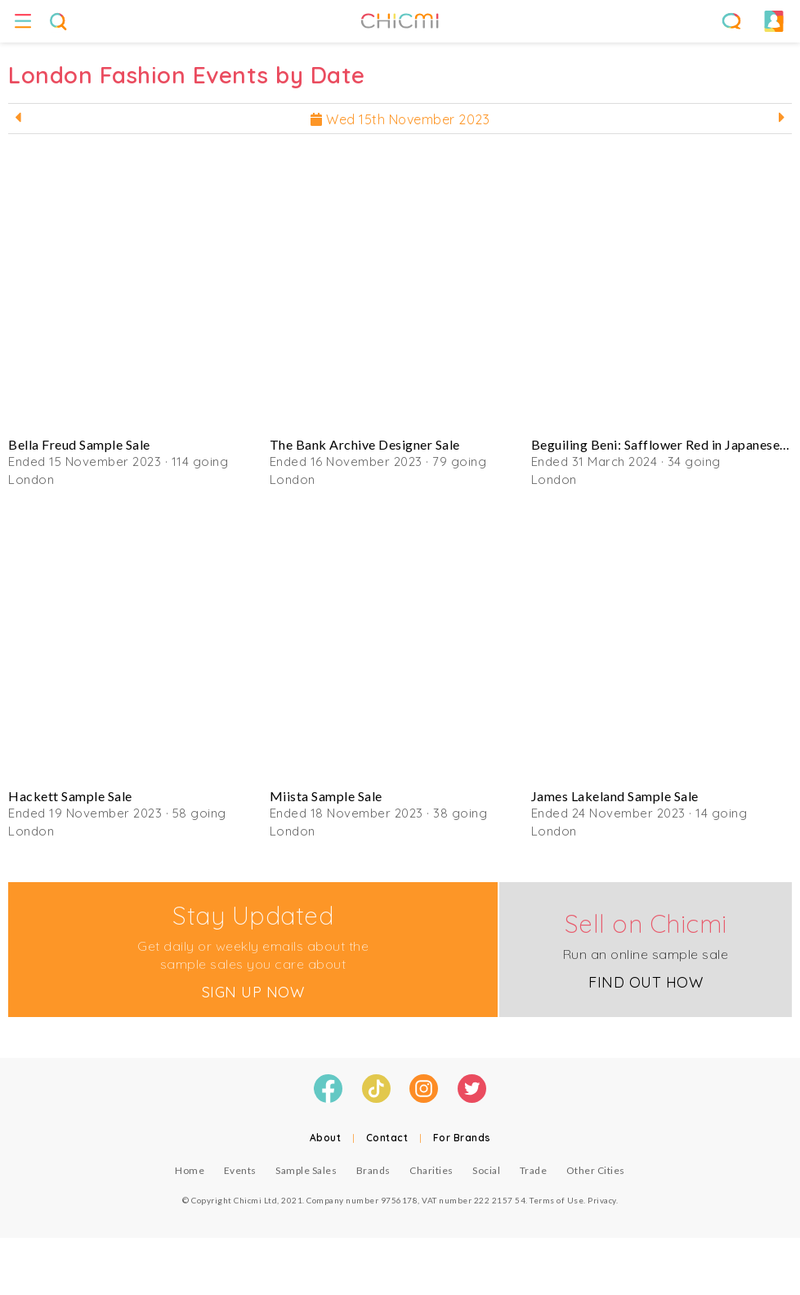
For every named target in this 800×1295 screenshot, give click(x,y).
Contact (387, 1137)
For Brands (462, 1137)
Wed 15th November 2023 (400, 119)
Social (486, 1170)
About (326, 1137)
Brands (373, 1170)
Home (189, 1170)
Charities (431, 1170)
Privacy (602, 1200)
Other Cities (595, 1170)
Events (240, 1170)
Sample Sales (306, 1170)
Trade (533, 1170)
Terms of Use (556, 1200)
